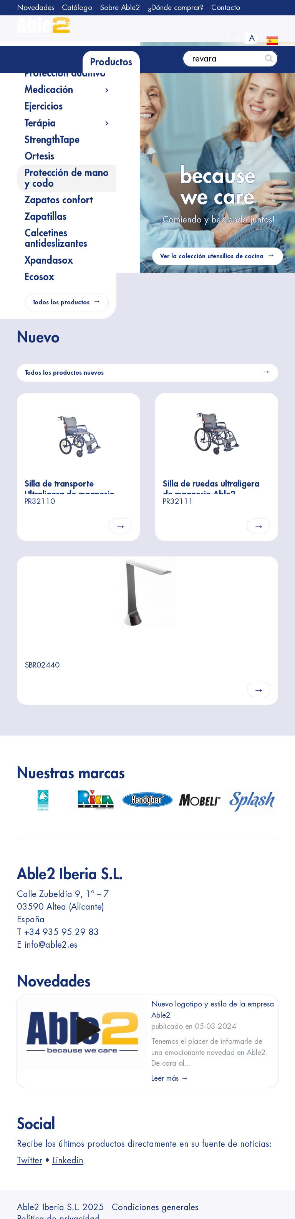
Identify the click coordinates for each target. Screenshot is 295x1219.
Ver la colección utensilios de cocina (212, 256)
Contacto (225, 7)
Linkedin (67, 1160)
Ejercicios (44, 106)
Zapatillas (45, 216)
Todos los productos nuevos (64, 373)
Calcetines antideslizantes (56, 238)
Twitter (29, 1160)
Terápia (40, 123)
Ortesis (39, 156)
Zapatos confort (59, 200)
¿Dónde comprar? (176, 7)
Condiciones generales (155, 1207)
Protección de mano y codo (67, 178)
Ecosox (39, 277)
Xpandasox (49, 260)
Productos (111, 62)
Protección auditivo (65, 73)
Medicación (49, 90)
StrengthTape (52, 139)
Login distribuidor (44, 23)
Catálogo (77, 7)
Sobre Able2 (120, 7)
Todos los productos (61, 302)
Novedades (35, 7)
